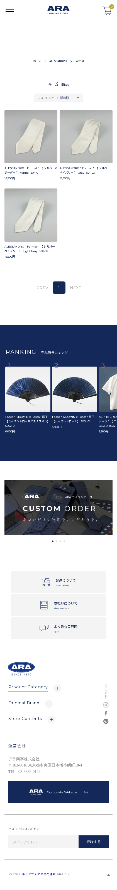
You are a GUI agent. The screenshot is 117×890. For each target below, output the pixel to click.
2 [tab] (56, 541)
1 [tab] (52, 541)
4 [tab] (64, 541)
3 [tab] (60, 541)
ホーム (37, 61)
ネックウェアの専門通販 (39, 874)
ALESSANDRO (58, 61)
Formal (79, 61)
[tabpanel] (58, 507)
